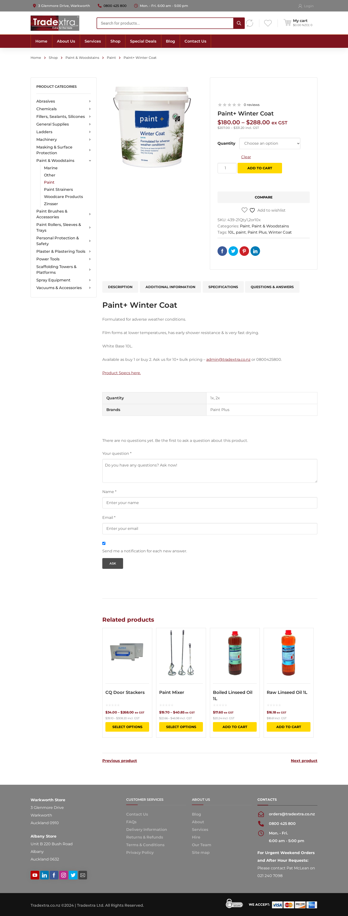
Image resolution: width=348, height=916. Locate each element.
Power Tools (63, 259)
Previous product (119, 761)
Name (109, 491)
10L (231, 232)
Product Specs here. (121, 373)
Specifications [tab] (223, 287)
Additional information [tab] (170, 287)
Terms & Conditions (145, 845)
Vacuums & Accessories (63, 288)
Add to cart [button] (235, 727)
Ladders (63, 132)
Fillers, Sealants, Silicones (63, 117)
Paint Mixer (171, 692)
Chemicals (63, 109)
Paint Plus (257, 232)
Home (36, 57)
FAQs (131, 822)
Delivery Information (146, 829)
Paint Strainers (58, 189)
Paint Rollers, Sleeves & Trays (63, 227)
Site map (201, 852)
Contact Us (137, 814)
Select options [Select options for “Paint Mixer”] (181, 727)
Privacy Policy (140, 852)
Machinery (63, 139)
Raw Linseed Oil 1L (287, 692)
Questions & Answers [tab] (272, 287)
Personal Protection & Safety (63, 241)
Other (49, 175)
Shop (53, 57)
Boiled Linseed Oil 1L (232, 695)
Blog (196, 814)
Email (108, 517)
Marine (51, 168)
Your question (116, 453)
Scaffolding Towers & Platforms (63, 269)
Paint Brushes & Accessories (63, 214)
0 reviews (252, 105)
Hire (196, 837)
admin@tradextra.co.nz (228, 359)
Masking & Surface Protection (63, 150)
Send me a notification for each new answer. (144, 551)
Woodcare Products (63, 196)
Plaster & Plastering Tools (63, 251)
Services (200, 829)
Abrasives (63, 101)
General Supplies (63, 124)
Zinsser (51, 204)
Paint (111, 57)
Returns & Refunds (144, 837)
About (198, 822)
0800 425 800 (114, 6)
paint (241, 232)
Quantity (226, 143)
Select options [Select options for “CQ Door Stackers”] (127, 727)
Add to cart (259, 168)
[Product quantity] (227, 168)
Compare (263, 197)
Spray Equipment (63, 280)
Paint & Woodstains (82, 57)
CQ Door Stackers (125, 692)
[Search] (239, 23)
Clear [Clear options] (246, 157)
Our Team (201, 845)
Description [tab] (120, 287)
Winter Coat (280, 232)
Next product (304, 761)
